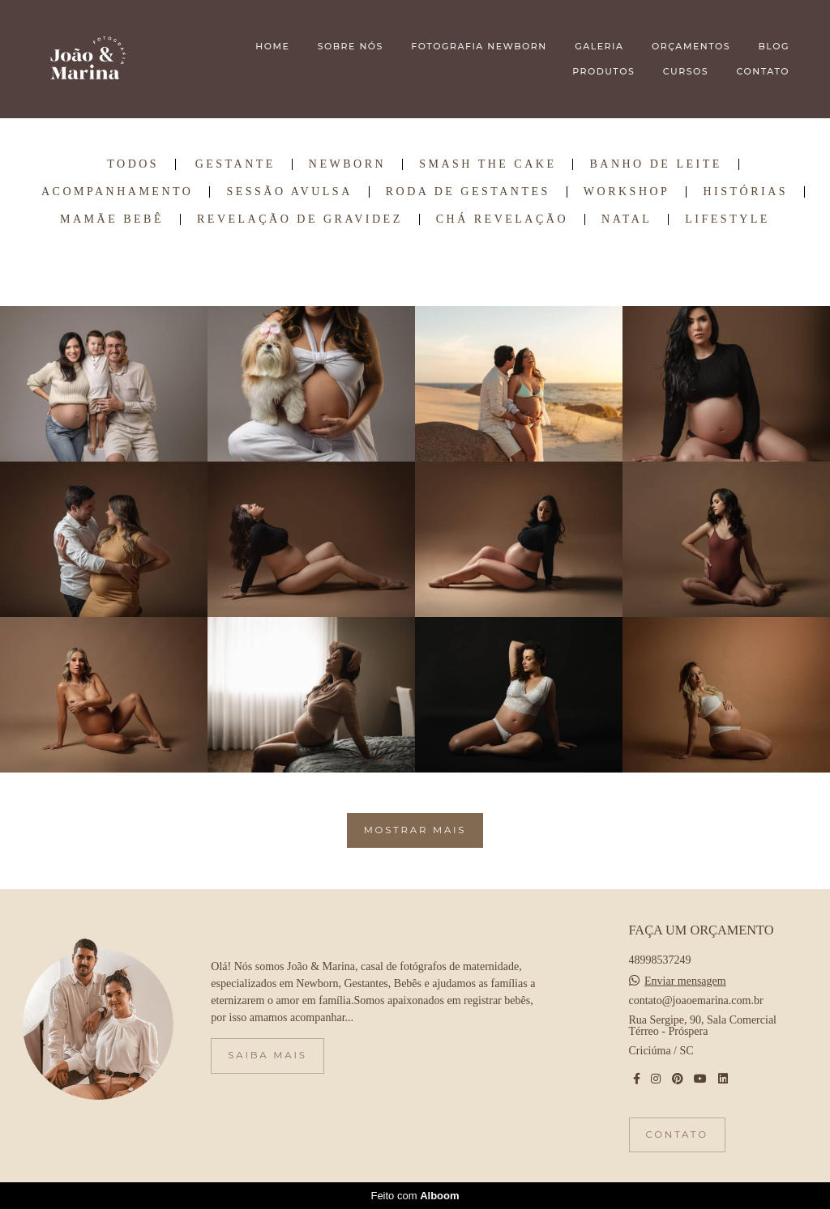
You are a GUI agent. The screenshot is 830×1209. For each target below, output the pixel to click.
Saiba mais (267, 1055)
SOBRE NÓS (350, 46)
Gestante (235, 164)
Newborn (347, 164)
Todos (133, 164)
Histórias (745, 192)
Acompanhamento (117, 192)
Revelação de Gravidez (300, 219)
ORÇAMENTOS (691, 46)
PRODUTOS (603, 71)
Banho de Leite (655, 164)
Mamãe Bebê (112, 219)
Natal (626, 219)
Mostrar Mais (415, 830)
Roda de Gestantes (468, 192)
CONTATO (763, 71)
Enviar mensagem (685, 981)
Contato (677, 1134)
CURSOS (685, 71)
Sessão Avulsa (289, 192)
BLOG (774, 46)
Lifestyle (727, 219)
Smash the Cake (487, 164)
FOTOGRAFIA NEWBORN (478, 46)
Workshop (627, 192)
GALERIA (599, 46)
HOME (272, 46)
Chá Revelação (502, 219)
